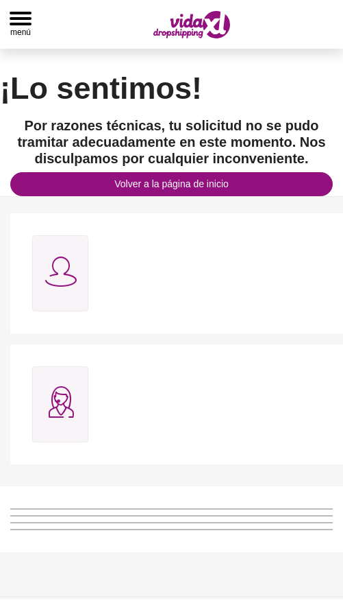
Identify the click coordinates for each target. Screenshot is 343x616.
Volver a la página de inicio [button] (171, 183)
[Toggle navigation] (20, 24)
